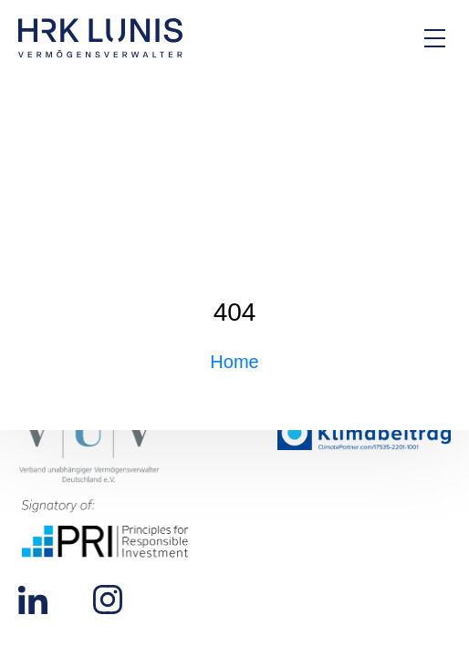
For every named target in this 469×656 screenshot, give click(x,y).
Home (234, 362)
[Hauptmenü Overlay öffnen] (435, 38)
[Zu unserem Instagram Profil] (107, 599)
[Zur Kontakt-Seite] (373, 38)
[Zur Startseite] (100, 37)
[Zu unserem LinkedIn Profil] (32, 599)
